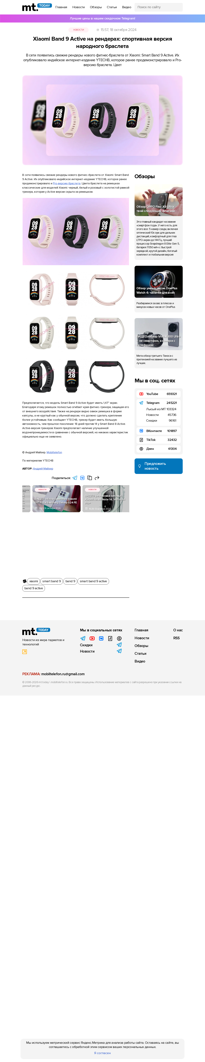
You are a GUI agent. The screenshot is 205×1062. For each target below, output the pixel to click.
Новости (78, 29)
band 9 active (33, 587)
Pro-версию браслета (66, 183)
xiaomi (33, 580)
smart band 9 (51, 580)
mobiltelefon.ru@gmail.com (63, 674)
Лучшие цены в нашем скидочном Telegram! (102, 18)
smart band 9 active (93, 580)
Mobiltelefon (54, 452)
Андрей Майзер (43, 468)
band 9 (70, 580)
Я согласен (102, 1053)
